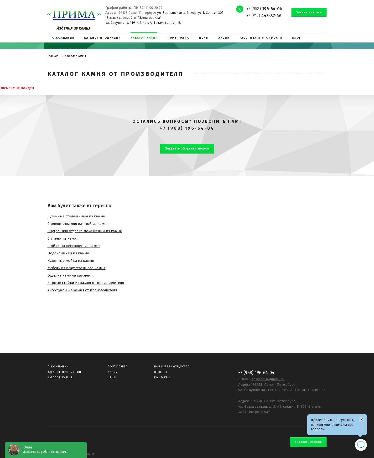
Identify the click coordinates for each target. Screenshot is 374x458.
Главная (52, 56)
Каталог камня (60, 377)
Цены (112, 377)
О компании (58, 366)
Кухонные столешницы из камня (76, 216)
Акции (113, 372)
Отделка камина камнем (69, 275)
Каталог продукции (64, 372)
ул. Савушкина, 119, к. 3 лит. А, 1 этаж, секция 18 (143, 23)
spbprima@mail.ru (268, 379)
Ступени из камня (62, 238)
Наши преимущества (172, 366)
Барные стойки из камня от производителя (85, 283)
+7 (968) (264, 8)
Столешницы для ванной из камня (78, 223)
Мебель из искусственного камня (76, 268)
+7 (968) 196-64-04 (187, 128)
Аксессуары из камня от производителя (82, 290)
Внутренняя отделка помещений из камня (84, 231)
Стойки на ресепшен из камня (73, 246)
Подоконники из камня (68, 253)
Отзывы (160, 372)
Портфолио (118, 366)
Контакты (162, 377)
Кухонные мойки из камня (70, 260)
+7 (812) (263, 15)
